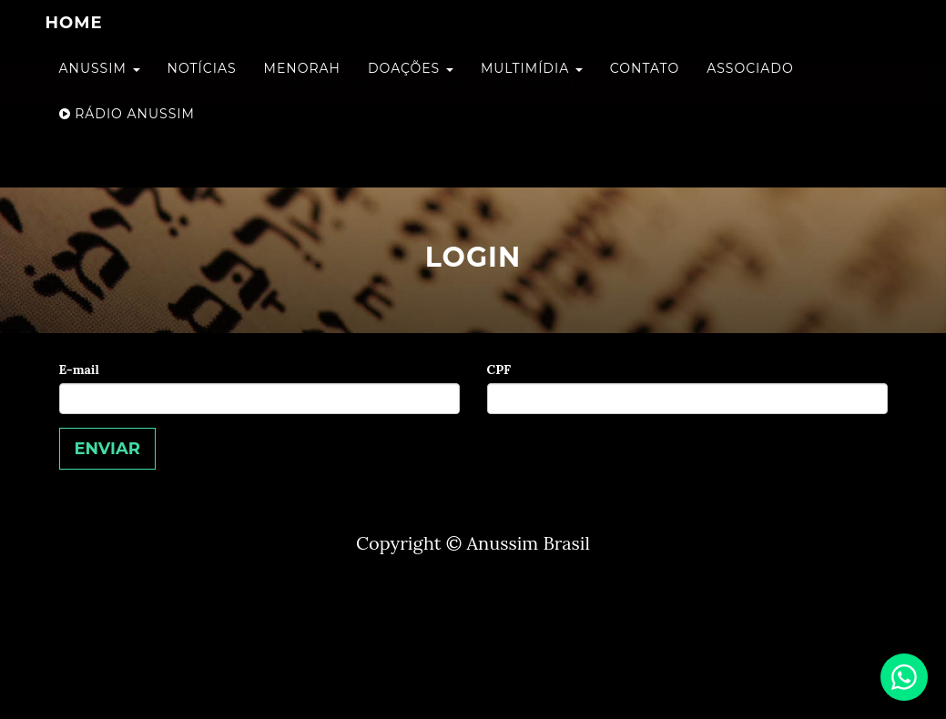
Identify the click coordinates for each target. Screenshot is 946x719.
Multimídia (532, 86)
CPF (499, 369)
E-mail (79, 369)
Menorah (302, 86)
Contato (644, 86)
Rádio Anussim (127, 132)
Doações (410, 86)
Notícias (202, 86)
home (74, 41)
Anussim (99, 86)
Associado (750, 86)
